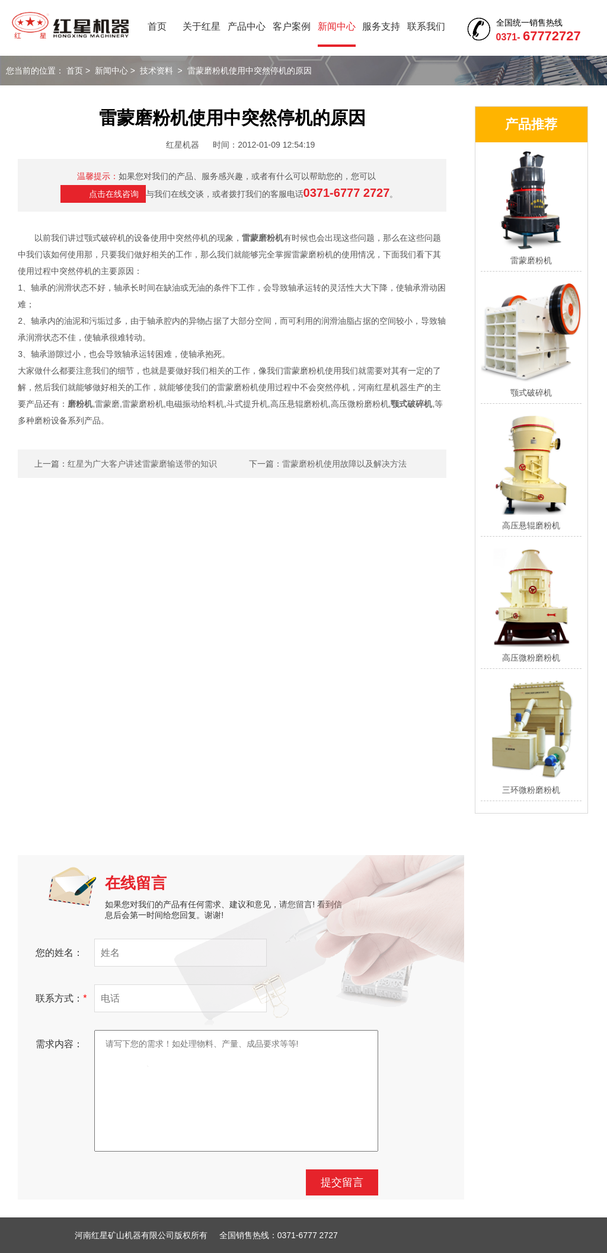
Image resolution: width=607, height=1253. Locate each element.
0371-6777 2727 (347, 192)
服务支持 (381, 26)
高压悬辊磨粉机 (531, 525)
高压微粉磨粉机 (531, 657)
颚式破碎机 (411, 404)
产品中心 (247, 26)
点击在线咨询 (114, 194)
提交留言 (342, 1182)
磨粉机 (80, 404)
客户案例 (292, 26)
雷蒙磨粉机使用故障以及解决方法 (344, 463)
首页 (157, 26)
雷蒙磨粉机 (262, 238)
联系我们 (426, 26)
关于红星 (202, 26)
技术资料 (156, 70)
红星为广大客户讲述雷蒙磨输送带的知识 (142, 463)
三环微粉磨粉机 (531, 790)
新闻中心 (337, 26)
